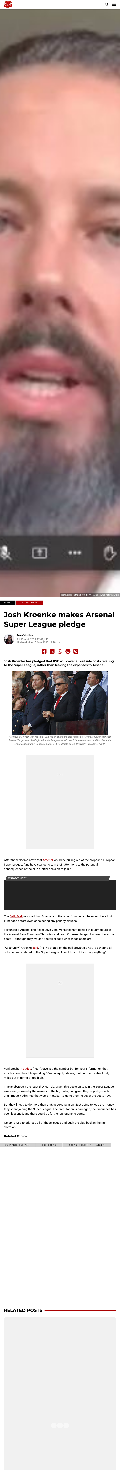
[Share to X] (52, 651)
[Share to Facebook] (44, 651)
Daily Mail (16, 916)
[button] (106, 4)
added (27, 1068)
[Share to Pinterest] (75, 651)
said (35, 948)
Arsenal (48, 860)
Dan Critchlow (25, 635)
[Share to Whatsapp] (60, 651)
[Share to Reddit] (68, 651)
